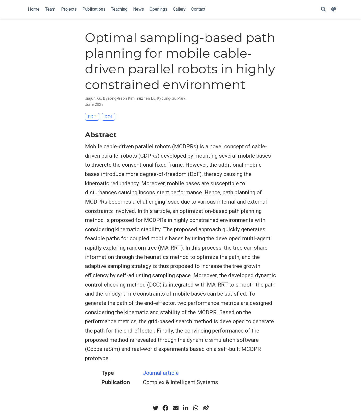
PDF (92, 116)
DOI (108, 116)
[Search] (323, 9)
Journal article (161, 373)
